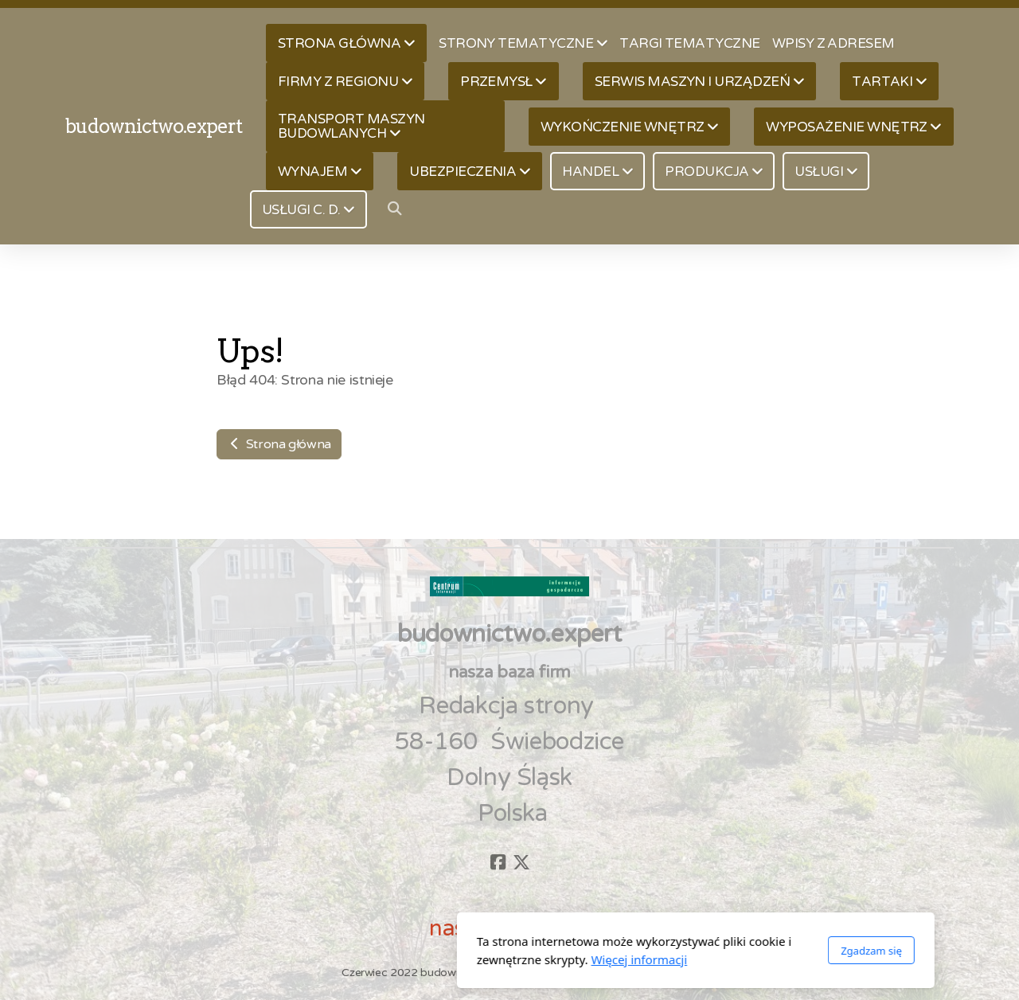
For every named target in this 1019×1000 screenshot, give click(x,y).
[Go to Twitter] (521, 862)
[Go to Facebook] (498, 862)
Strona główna (279, 444)
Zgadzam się (685, 950)
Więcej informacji (453, 959)
